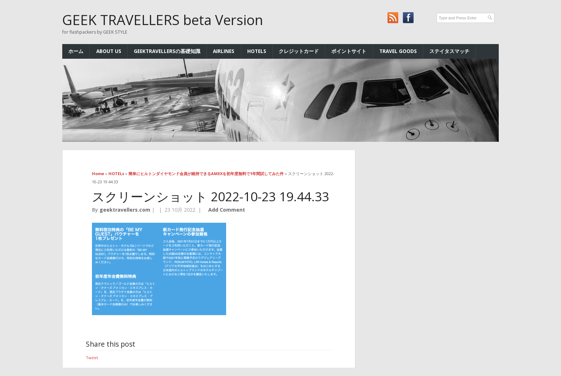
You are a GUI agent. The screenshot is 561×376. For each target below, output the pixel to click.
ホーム (75, 51)
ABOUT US (108, 51)
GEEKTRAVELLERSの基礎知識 (167, 51)
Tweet (92, 357)
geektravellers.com (124, 209)
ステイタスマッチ (449, 51)
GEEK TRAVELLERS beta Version (162, 19)
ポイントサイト (348, 51)
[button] (159, 269)
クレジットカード (299, 51)
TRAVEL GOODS (398, 51)
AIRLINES (223, 51)
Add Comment (226, 209)
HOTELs (256, 51)
